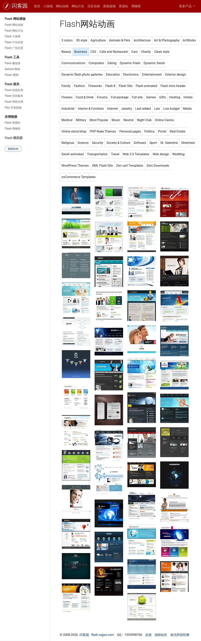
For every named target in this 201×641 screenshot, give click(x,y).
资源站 (123, 6)
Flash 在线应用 (14, 90)
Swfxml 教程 (12, 69)
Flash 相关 (12, 84)
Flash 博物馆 (12, 128)
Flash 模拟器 (14, 138)
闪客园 (20, 6)
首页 (37, 6)
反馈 (148, 635)
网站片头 (78, 6)
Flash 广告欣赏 (14, 48)
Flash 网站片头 (14, 30)
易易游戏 (109, 6)
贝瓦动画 (93, 6)
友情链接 (11, 117)
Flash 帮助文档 (14, 101)
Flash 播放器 (12, 63)
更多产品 (185, 6)
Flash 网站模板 (15, 19)
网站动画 (62, 6)
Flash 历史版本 (14, 96)
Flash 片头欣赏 (14, 42)
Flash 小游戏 (12, 36)
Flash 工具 (12, 57)
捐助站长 (13, 148)
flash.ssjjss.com (102, 635)
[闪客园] (6, 6)
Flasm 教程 (12, 75)
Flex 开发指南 (13, 107)
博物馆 (136, 6)
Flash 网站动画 (14, 24)
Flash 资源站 (12, 122)
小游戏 (48, 6)
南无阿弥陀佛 (179, 635)
